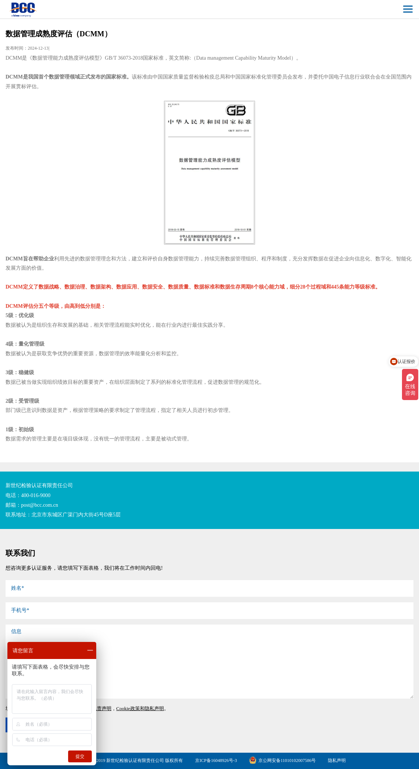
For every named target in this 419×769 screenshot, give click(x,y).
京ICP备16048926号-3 (216, 760)
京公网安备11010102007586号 (282, 760)
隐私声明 (337, 760)
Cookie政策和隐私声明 (140, 708)
